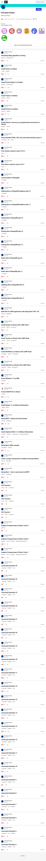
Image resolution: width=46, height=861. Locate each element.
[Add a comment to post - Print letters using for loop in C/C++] (3, 169)
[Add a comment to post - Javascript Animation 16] (3, 691)
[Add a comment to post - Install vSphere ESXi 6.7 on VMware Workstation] (3, 437)
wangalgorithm (9, 58)
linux (7, 407)
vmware (3, 434)
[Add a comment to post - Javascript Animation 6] (3, 823)
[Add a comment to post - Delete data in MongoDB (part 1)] (3, 276)
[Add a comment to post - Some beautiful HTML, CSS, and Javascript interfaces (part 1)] (3, 143)
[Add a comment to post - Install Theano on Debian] (3, 101)
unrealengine (9, 84)
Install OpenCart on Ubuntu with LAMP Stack (16, 365)
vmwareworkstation (24, 434)
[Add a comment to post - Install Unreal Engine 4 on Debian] (3, 87)
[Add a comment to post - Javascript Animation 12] (3, 744)
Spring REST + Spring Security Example (14, 418)
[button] (4, 31)
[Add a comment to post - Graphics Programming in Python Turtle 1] (3, 557)
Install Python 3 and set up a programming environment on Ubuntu (20, 123)
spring (3, 314)
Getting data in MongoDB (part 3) (12, 218)
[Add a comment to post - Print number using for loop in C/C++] (3, 156)
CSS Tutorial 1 (6, 512)
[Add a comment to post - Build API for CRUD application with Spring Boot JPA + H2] (3, 316)
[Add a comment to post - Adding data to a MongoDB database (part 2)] (3, 196)
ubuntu (8, 126)
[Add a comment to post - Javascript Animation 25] (2, 571)
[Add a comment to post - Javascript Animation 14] (3, 718)
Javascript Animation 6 (8, 818)
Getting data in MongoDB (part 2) (12, 231)
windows (3, 380)
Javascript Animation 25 (9, 566)
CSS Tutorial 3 (6, 485)
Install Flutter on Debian (9, 69)
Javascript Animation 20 (9, 632)
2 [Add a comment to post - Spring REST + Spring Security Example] (8, 424)
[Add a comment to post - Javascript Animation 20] (2, 637)
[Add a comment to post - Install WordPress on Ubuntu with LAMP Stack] (3, 357)
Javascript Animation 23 (9, 592)
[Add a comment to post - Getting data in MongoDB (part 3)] (3, 223)
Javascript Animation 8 (8, 793)
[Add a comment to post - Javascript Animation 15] (3, 704)
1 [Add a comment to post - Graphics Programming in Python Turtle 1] (8, 557)
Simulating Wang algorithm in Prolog (13, 55)
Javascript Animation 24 (9, 579)
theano (8, 98)
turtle (7, 541)
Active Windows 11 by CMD (10, 378)
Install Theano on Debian (9, 96)
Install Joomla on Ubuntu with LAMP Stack (15, 338)
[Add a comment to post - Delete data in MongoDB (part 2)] (3, 263)
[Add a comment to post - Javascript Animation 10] (3, 771)
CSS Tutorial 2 (6, 499)
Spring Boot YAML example (10, 445)
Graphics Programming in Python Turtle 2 (14, 539)
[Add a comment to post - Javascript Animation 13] (3, 731)
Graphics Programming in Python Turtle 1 (14, 552)
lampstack (13, 327)
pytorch (3, 111)
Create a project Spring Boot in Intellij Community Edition (20, 459)
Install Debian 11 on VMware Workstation (14, 405)
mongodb (3, 180)
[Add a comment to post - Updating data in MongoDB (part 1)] (3, 303)
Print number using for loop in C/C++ (13, 151)
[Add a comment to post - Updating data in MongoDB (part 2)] (3, 290)
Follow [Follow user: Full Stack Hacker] (38, 9)
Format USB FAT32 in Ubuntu (10, 392)
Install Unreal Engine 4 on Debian (12, 82)
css (9, 140)
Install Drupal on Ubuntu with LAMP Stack (15, 325)
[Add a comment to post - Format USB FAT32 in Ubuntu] (3, 397)
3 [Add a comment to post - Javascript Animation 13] (8, 731)
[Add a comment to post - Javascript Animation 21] (2, 624)
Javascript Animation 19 (9, 646)
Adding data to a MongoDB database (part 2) (16, 191)
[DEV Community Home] (6, 2)
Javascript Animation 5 (8, 831)
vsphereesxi (15, 434)
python (3, 126)
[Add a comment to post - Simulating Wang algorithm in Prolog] (3, 60)
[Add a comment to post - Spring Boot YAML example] (3, 450)
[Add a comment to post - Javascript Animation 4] (3, 849)
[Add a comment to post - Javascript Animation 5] (3, 836)
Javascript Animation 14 (9, 713)
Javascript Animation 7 (8, 804)
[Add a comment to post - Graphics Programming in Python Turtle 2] (3, 544)
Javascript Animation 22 (9, 606)
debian (8, 71)
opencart (3, 367)
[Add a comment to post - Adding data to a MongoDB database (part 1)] (3, 209)
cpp (2, 153)
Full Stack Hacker (8, 51)
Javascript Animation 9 (8, 780)
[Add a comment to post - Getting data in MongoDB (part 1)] (3, 250)
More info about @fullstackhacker (23, 45)
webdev (10, 568)
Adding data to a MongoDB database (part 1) (16, 204)
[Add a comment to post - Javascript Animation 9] (2, 785)
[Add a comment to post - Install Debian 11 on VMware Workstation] (3, 410)
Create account (40, 2)
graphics (12, 541)
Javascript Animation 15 (9, 699)
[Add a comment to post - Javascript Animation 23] (2, 597)
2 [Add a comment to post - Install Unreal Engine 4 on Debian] (8, 87)
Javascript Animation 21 (9, 619)
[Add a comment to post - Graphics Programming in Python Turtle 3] (2, 530)
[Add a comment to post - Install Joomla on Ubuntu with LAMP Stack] (3, 343)
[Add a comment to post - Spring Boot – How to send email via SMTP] (3, 477)
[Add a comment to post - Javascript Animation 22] (2, 611)
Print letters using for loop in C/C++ (13, 164)
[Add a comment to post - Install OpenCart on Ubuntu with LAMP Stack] (3, 370)
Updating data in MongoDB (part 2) (12, 285)
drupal (3, 327)
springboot (9, 314)
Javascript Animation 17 (9, 673)
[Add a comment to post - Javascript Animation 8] (3, 796)
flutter (3, 71)
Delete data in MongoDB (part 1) (11, 271)
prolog (3, 58)
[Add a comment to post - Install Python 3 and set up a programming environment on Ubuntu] (3, 129)
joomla (3, 340)
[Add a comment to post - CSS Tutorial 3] (2, 490)
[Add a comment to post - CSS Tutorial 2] (2, 504)
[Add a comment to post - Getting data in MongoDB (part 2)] (3, 236)
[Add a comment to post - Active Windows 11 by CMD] (3, 383)
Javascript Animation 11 (9, 753)
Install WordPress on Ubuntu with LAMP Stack (16, 352)
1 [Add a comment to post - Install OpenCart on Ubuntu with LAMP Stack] (8, 370)
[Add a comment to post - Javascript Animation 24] (2, 584)
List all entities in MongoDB (10, 178)
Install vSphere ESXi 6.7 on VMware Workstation (17, 432)
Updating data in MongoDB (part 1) (12, 298)
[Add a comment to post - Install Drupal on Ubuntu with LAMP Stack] (3, 330)
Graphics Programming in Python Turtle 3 (14, 525)
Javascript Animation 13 (9, 726)
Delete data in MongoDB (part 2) (11, 258)
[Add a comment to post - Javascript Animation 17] (3, 678)
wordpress (4, 354)
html (12, 140)
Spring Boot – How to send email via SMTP (15, 472)
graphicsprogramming (21, 541)
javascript (3, 140)
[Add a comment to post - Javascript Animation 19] (3, 651)
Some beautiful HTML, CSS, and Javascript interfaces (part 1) (21, 137)
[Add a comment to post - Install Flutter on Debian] (3, 74)
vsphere (9, 434)
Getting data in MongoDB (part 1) (12, 244)
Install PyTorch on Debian (9, 109)
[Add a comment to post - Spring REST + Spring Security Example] (3, 423)
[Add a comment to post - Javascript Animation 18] (3, 664)
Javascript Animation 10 (9, 766)
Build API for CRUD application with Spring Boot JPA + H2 (20, 311)
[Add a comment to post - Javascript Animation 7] (3, 809)
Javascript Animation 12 (9, 739)
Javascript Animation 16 (9, 686)
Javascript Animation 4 (8, 844)
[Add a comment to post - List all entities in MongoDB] (3, 183)
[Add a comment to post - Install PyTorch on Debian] (3, 114)
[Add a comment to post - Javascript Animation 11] (3, 758)
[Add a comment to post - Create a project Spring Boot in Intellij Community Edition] (3, 464)
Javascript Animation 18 (9, 659)
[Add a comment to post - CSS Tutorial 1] (2, 517)
